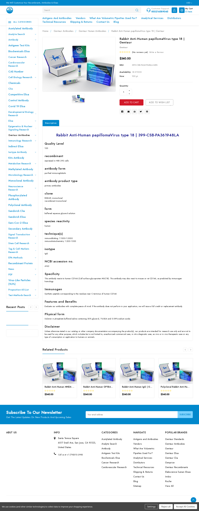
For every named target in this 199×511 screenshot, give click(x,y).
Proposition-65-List (22, 289)
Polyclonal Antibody (20, 205)
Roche (168, 481)
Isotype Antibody (22, 152)
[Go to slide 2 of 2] (185, 350)
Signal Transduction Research (22, 236)
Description (51, 123)
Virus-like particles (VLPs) (19, 282)
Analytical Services (152, 18)
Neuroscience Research (22, 188)
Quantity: (124, 85)
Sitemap (137, 486)
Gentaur (169, 448)
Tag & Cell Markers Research (22, 250)
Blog (116, 22)
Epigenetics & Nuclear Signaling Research (22, 128)
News (22, 269)
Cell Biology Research (22, 77)
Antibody (22, 39)
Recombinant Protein (20, 263)
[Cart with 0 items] (185, 10)
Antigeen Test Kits (19, 45)
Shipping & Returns (81, 22)
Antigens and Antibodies (57, 18)
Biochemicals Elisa (19, 51)
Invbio (168, 476)
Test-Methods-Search (22, 295)
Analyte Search (22, 34)
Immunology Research (22, 140)
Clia (22, 88)
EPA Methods (22, 257)
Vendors (80, 18)
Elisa (22, 120)
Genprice (170, 462)
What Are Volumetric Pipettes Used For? (113, 18)
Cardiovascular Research (22, 64)
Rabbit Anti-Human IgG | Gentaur (139, 386)
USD (189, 2)
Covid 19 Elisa (16, 106)
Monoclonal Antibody (21, 180)
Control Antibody (18, 100)
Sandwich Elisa (17, 217)
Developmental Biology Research (22, 113)
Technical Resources (54, 22)
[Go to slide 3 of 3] (31, 307)
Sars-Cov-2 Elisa (18, 223)
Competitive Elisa (18, 94)
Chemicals (14, 83)
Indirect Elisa (15, 146)
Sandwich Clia (16, 211)
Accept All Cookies (185, 506)
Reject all (166, 506)
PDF (22, 274)
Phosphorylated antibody (17, 197)
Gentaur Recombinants (176, 467)
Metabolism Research (22, 163)
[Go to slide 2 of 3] (36, 307)
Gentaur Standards (174, 439)
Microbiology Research (22, 175)
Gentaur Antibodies (22, 135)
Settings (151, 506)
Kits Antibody (16, 158)
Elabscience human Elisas (178, 472)
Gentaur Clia (171, 457)
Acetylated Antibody (20, 28)
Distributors (174, 18)
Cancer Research (22, 57)
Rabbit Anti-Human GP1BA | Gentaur (102, 386)
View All (169, 486)
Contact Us (102, 22)
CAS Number (15, 71)
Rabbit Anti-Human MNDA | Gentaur (64, 386)
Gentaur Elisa (172, 453)
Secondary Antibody (20, 229)
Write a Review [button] (156, 52)
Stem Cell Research (22, 243)
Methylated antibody (20, 169)
